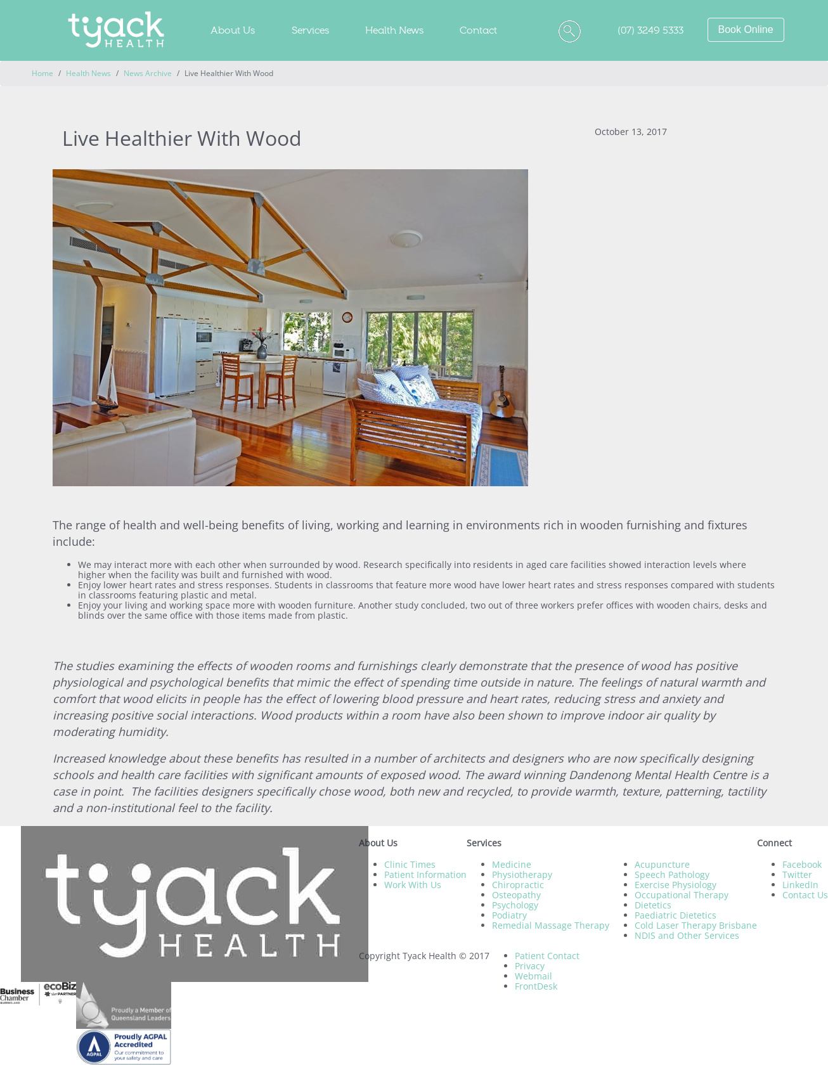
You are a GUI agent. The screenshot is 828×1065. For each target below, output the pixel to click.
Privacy (530, 966)
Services (310, 30)
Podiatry (509, 915)
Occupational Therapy (681, 895)
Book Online (745, 29)
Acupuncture (662, 864)
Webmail (533, 976)
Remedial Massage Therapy (550, 925)
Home (42, 73)
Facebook (802, 864)
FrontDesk (536, 986)
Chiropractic (518, 885)
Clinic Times (410, 864)
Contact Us (805, 895)
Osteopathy (516, 895)
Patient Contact (547, 956)
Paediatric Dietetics (675, 915)
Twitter (797, 874)
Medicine (511, 864)
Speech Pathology (672, 874)
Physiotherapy (522, 874)
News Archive (148, 73)
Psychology (515, 905)
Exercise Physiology (675, 885)
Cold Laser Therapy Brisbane (696, 925)
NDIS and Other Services (687, 935)
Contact (478, 30)
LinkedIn (800, 885)
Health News (394, 30)
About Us (232, 30)
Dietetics (653, 905)
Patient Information (425, 874)
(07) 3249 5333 (650, 30)
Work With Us (412, 885)
